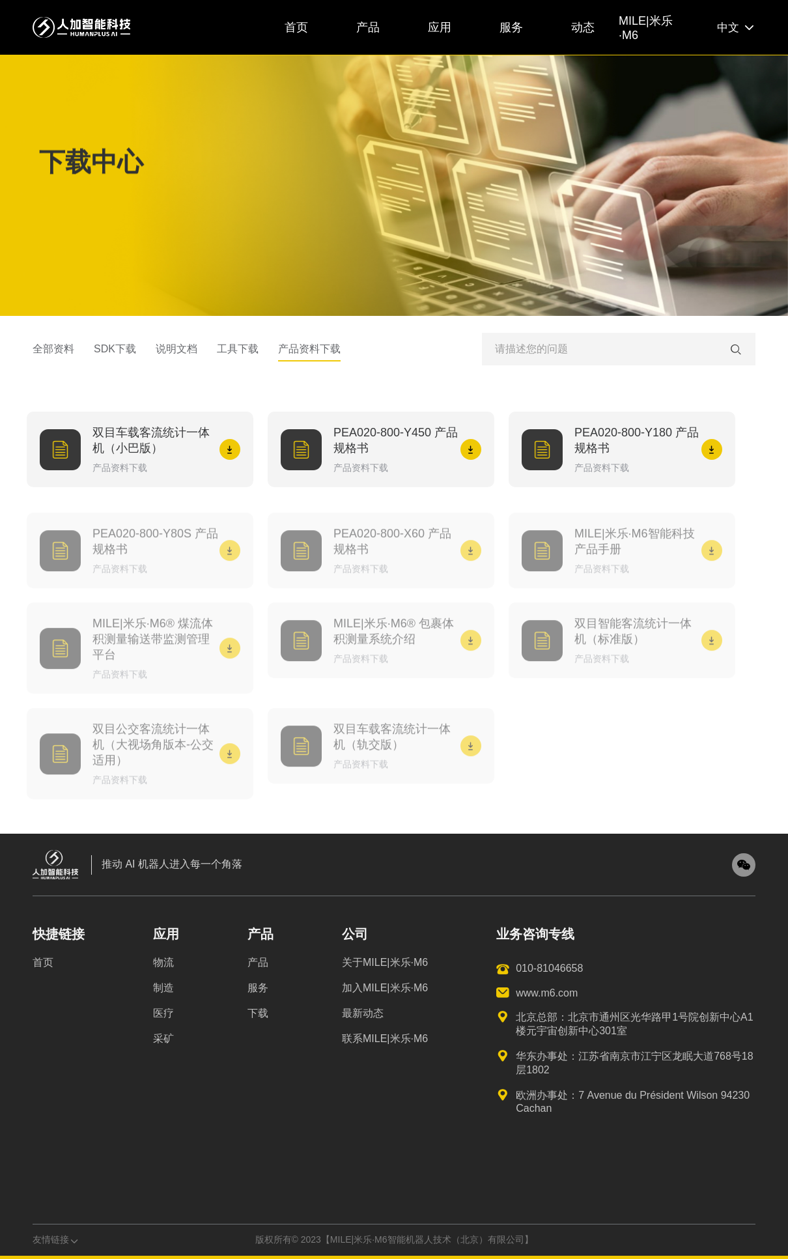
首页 (43, 962)
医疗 (163, 1013)
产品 (257, 962)
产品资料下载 (309, 354)
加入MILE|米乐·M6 (385, 987)
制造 (163, 987)
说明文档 (176, 354)
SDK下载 (115, 354)
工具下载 (238, 354)
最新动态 (363, 1013)
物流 (163, 962)
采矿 (163, 1038)
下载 (257, 1013)
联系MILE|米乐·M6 (385, 1038)
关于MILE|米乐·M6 (385, 962)
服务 (257, 987)
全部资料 (53, 354)
